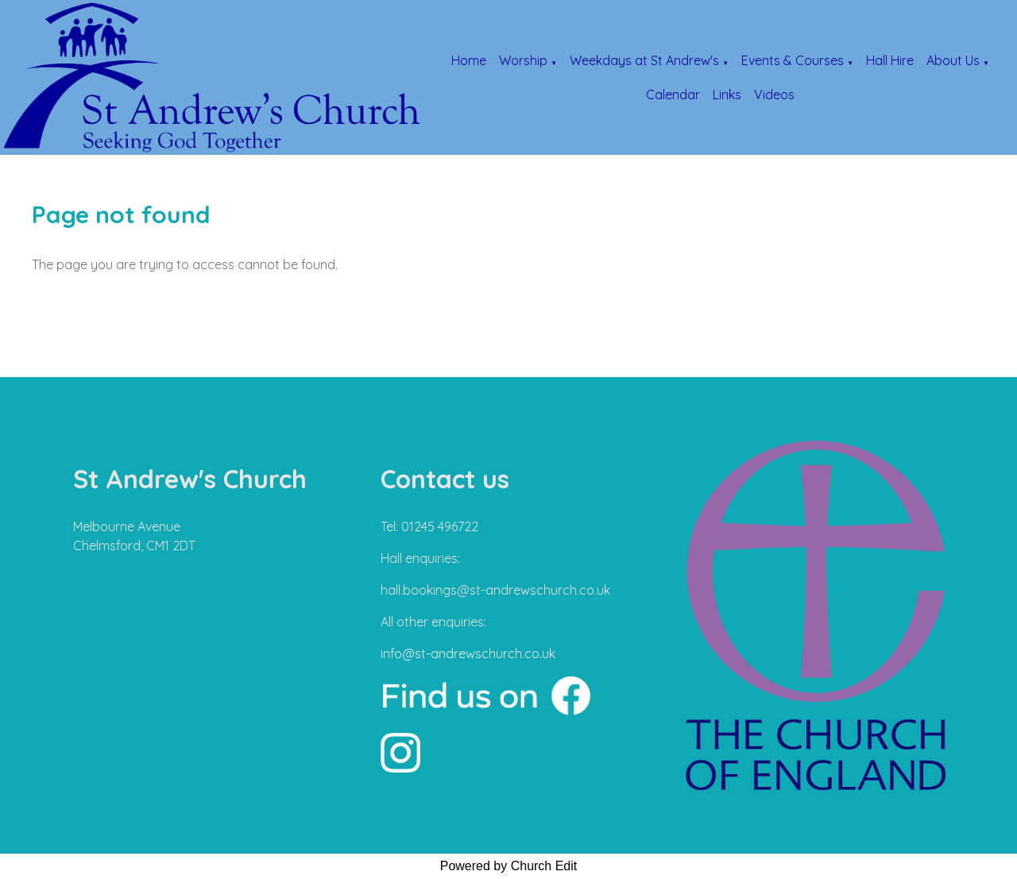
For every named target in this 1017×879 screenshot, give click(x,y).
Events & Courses (792, 60)
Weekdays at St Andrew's (644, 60)
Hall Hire (890, 60)
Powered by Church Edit (509, 866)
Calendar (673, 94)
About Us (953, 60)
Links (727, 94)
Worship (523, 60)
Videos (774, 94)
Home (468, 60)
